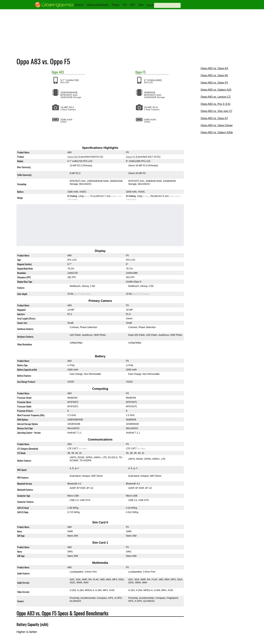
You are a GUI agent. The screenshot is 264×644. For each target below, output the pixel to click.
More (141, 5)
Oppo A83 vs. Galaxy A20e (217, 132)
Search (149, 5)
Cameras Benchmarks (97, 5)
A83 (61, 71)
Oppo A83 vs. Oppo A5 (214, 75)
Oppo (55, 71)
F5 (144, 71)
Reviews (79, 5)
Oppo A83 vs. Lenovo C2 (215, 96)
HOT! (132, 5)
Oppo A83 (72, 156)
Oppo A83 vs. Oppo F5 (214, 82)
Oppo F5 (130, 156)
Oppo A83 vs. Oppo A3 (214, 68)
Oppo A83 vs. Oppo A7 (214, 118)
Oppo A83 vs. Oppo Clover (217, 125)
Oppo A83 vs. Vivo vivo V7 (216, 111)
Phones (115, 5)
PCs (125, 5)
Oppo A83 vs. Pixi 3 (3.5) (215, 104)
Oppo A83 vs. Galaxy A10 (216, 89)
